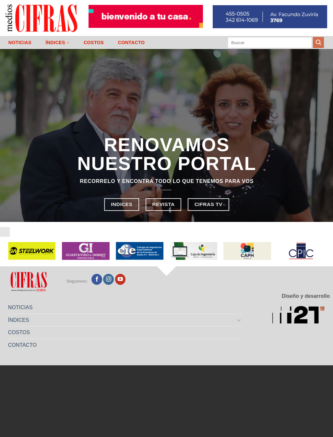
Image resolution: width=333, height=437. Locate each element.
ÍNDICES (57, 43)
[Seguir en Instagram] (108, 279)
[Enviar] (318, 42)
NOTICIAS (19, 42)
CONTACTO (131, 42)
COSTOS (94, 42)
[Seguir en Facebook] (96, 279)
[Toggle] (239, 320)
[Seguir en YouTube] (120, 279)
